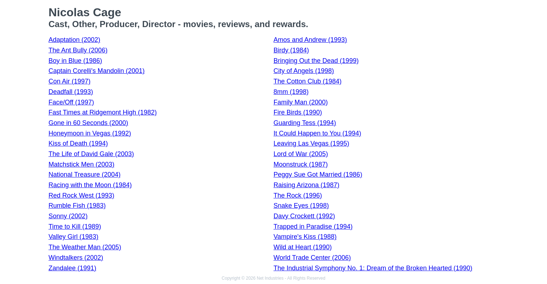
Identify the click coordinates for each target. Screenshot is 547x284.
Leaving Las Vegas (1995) (311, 143)
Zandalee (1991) (72, 268)
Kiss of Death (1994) (78, 143)
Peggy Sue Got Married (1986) (318, 174)
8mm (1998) (291, 91)
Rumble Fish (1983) (77, 205)
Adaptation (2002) (74, 39)
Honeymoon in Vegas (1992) (90, 133)
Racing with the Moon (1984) (90, 185)
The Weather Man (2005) (85, 247)
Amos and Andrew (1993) (310, 39)
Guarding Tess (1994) (305, 122)
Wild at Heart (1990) (303, 247)
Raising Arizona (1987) (307, 185)
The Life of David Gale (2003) (91, 154)
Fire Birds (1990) (298, 112)
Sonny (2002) (68, 216)
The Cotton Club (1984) (308, 81)
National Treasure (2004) (85, 174)
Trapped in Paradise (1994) (313, 226)
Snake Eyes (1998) (301, 205)
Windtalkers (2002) (76, 257)
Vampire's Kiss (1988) (305, 236)
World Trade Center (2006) (312, 257)
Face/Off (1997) (71, 102)
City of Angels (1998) (304, 70)
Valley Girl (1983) (73, 236)
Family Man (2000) (301, 102)
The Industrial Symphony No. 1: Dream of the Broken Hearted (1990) (373, 268)
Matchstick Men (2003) (81, 164)
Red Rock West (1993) (81, 195)
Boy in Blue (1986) (75, 60)
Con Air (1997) (70, 81)
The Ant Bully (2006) (78, 50)
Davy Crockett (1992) (304, 216)
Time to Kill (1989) (75, 226)
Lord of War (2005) (301, 154)
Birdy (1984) (291, 50)
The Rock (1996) (298, 195)
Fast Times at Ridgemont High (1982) (103, 112)
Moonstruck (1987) (301, 164)
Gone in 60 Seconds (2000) (88, 122)
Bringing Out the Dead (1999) (316, 60)
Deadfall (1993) (71, 91)
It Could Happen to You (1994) (317, 133)
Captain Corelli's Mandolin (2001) (97, 70)
